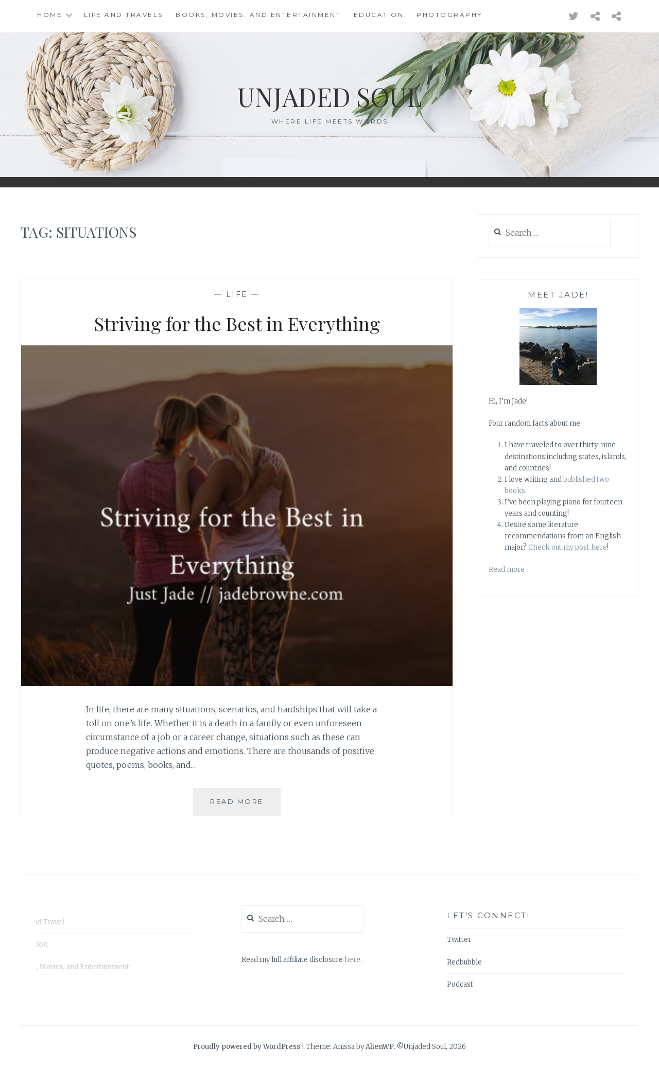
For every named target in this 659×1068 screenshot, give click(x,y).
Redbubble (464, 962)
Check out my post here (567, 547)
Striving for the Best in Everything (237, 323)
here (352, 959)
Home (49, 15)
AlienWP (380, 1046)
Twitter (459, 939)
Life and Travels (123, 15)
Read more (507, 569)
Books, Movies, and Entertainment (258, 15)
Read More (245, 805)
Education (379, 15)
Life (237, 294)
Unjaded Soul (329, 96)
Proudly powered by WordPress (246, 1046)
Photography (449, 15)
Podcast (460, 984)
